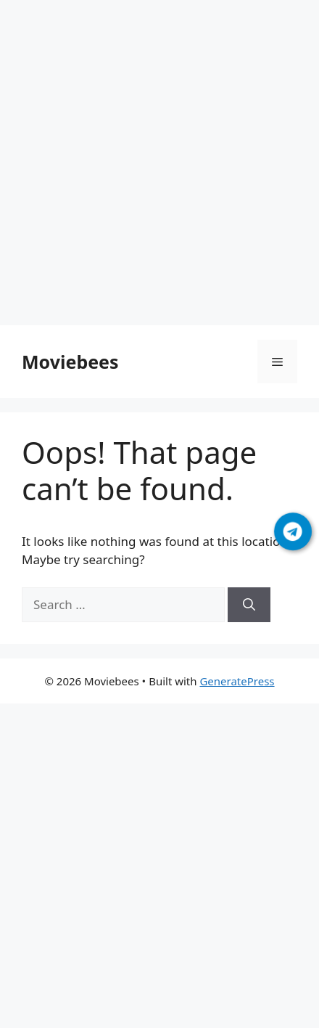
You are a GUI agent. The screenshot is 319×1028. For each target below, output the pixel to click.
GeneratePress (236, 681)
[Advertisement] (159, 165)
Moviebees (70, 361)
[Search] (249, 604)
